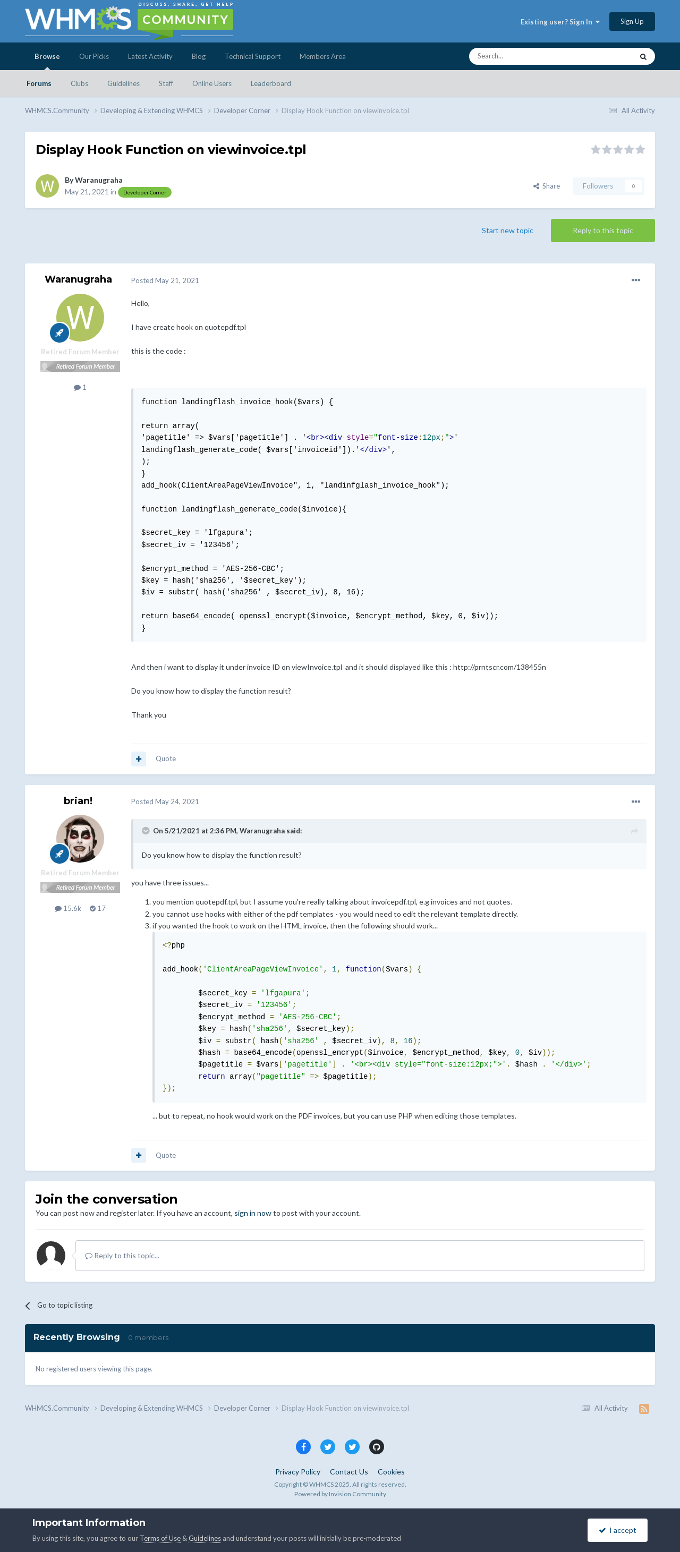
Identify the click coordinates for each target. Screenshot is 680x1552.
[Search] (526, 56)
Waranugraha (99, 179)
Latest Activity (150, 56)
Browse (47, 61)
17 (98, 908)
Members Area (323, 56)
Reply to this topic (603, 230)
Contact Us (349, 1471)
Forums (39, 83)
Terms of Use (160, 1538)
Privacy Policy (297, 1471)
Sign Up (632, 21)
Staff (166, 83)
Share (546, 186)
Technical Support (252, 56)
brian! (78, 801)
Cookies (391, 1471)
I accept (617, 1529)
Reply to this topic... (122, 1255)
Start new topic (507, 230)
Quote (166, 758)
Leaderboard (271, 83)
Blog (199, 56)
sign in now (252, 1212)
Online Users (212, 83)
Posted (165, 280)
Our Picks (94, 56)
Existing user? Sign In (560, 22)
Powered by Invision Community (340, 1494)
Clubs (79, 83)
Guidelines (123, 83)
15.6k (68, 908)
